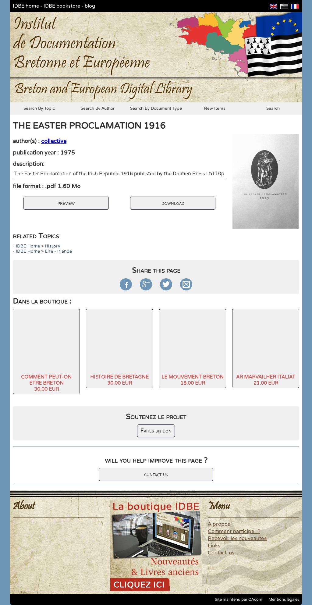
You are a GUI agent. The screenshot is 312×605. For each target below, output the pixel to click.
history (52, 246)
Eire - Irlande (58, 251)
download (172, 203)
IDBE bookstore (62, 6)
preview (66, 203)
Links (214, 546)
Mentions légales (283, 599)
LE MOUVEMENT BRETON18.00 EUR (192, 380)
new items (214, 108)
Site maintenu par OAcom (238, 599)
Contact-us (221, 553)
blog (90, 6)
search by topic (39, 108)
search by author (98, 108)
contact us (156, 474)
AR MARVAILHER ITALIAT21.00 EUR (265, 380)
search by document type (156, 108)
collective (53, 141)
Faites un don (156, 431)
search (273, 108)
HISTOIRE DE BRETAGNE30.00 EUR (119, 380)
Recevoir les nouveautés (237, 539)
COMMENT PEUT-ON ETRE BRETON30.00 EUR (46, 383)
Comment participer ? (234, 531)
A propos (219, 524)
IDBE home (26, 6)
